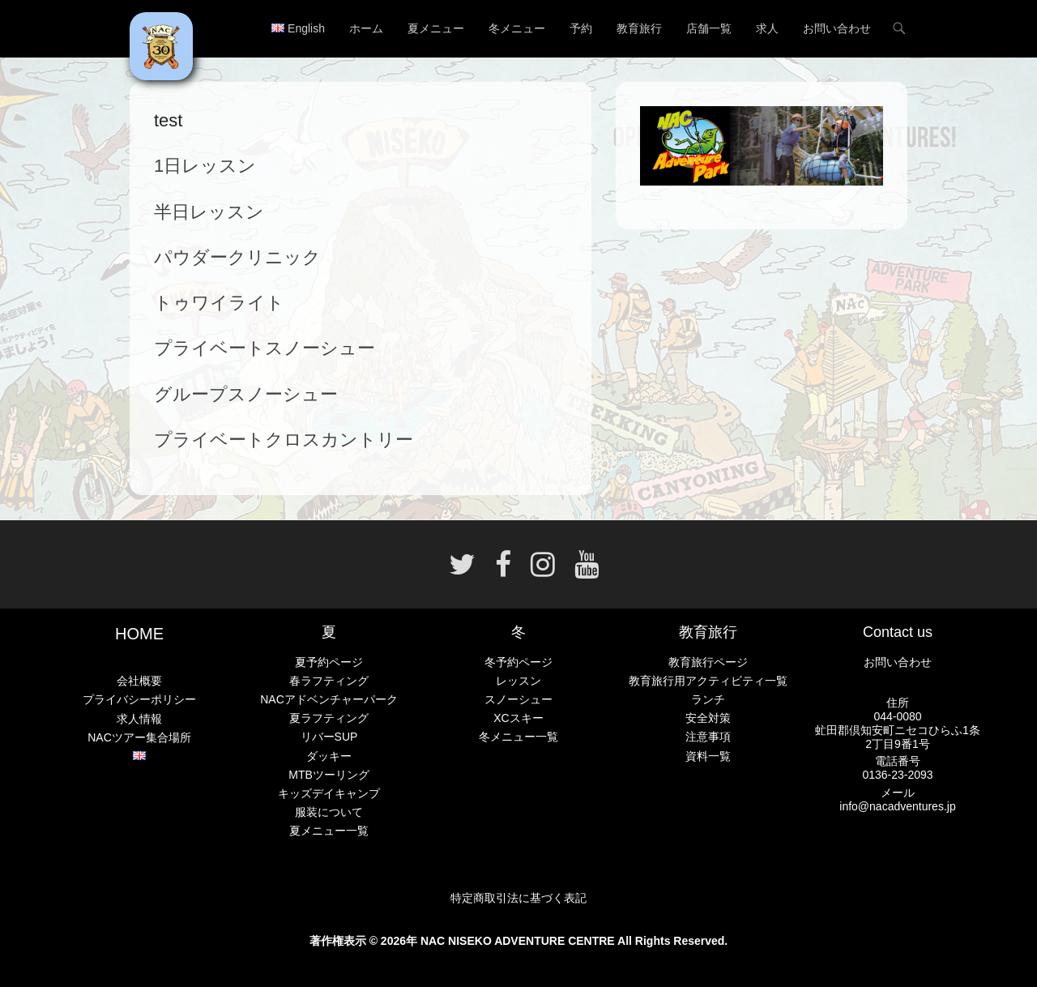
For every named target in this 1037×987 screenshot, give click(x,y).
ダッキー (329, 756)
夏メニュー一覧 (329, 830)
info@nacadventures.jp (897, 806)
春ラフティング (329, 680)
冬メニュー (517, 28)
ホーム (366, 28)
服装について (329, 811)
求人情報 (139, 718)
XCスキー (518, 717)
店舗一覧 (709, 28)
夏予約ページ (329, 662)
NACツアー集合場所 (139, 737)
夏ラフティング (329, 717)
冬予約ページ (518, 662)
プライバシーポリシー (139, 699)
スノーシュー (518, 699)
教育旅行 (639, 28)
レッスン (518, 680)
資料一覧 (708, 756)
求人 (767, 28)
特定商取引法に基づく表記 (518, 897)
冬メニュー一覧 (518, 736)
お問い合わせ (837, 28)
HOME (139, 634)
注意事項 (708, 736)
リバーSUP (329, 736)
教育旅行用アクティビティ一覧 (708, 680)
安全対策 (708, 717)
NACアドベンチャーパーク (329, 699)
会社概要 (139, 680)
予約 (581, 28)
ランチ (708, 699)
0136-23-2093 (897, 774)
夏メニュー (436, 28)
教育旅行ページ (708, 662)
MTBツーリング (328, 774)
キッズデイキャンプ (329, 793)
